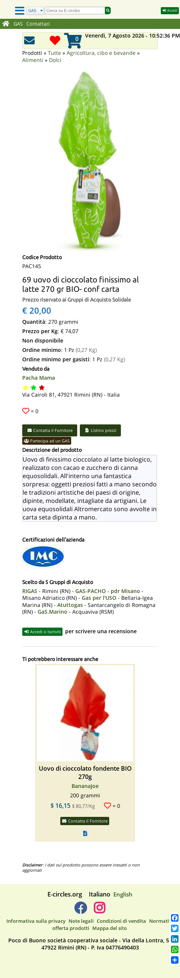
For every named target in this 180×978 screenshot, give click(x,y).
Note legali (81, 921)
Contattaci (38, 24)
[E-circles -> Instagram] (99, 910)
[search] (75, 10)
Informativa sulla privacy (36, 921)
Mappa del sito (109, 928)
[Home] (6, 24)
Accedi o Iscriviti (42, 631)
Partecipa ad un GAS (47, 441)
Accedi (169, 10)
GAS (18, 24)
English (123, 894)
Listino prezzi (100, 430)
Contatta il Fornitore (50, 430)
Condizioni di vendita (121, 921)
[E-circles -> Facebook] (80, 910)
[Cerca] (35, 11)
